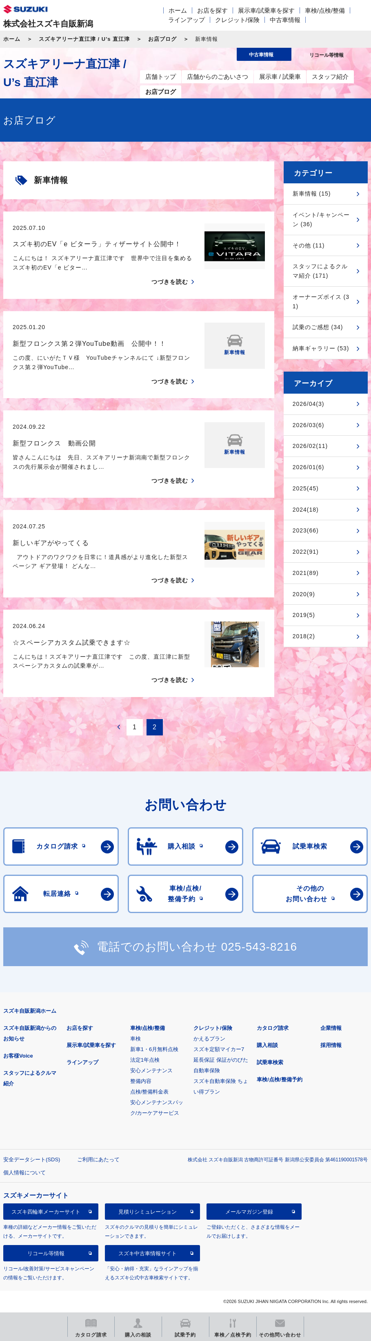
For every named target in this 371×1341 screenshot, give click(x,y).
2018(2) (304, 636)
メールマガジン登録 (249, 1212)
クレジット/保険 (237, 20)
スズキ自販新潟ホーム (29, 1011)
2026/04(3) (308, 404)
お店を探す (212, 10)
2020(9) (304, 594)
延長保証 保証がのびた (220, 1060)
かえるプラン (209, 1039)
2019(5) (304, 615)
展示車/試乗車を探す (266, 10)
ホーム (178, 10)
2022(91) (306, 551)
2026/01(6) (308, 467)
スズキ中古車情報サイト (147, 1253)
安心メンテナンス (151, 1070)
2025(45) (306, 488)
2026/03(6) (308, 425)
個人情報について (24, 1172)
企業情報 (331, 1028)
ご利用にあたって (98, 1159)
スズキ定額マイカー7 (218, 1049)
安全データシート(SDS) (31, 1159)
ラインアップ (186, 20)
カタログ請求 (273, 1028)
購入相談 (267, 1045)
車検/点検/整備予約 (279, 1079)
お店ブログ (162, 39)
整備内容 (140, 1081)
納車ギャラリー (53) (321, 348)
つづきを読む (169, 281)
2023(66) (306, 530)
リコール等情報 (45, 1253)
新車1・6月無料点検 (154, 1049)
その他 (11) (309, 245)
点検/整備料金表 (149, 1092)
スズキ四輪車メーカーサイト (45, 1212)
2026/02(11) (310, 446)
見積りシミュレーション (147, 1212)
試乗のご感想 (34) (318, 327)
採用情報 (331, 1045)
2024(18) (306, 509)
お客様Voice (18, 1056)
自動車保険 (206, 1070)
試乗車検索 (270, 1062)
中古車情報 (285, 20)
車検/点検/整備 (325, 10)
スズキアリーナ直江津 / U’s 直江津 (84, 39)
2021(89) (306, 573)
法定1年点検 (145, 1060)
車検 (135, 1039)
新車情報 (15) (312, 193)
